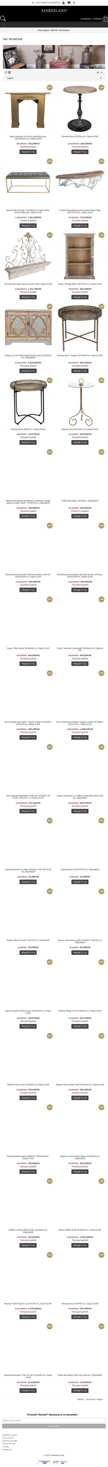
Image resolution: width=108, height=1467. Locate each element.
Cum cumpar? (8, 1438)
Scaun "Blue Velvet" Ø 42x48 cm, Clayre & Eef (28, 648)
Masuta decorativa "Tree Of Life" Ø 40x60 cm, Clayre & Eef (28, 1376)
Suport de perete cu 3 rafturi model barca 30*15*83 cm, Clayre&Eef (80, 797)
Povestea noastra (9, 1435)
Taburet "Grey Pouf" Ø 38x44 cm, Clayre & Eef (28, 1084)
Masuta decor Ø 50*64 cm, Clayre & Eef (80, 136)
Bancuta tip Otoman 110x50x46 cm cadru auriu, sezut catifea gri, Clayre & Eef (28, 211)
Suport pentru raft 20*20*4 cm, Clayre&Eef (80, 869)
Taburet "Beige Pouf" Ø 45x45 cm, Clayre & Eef (79, 1011)
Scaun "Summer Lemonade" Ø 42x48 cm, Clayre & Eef (80, 649)
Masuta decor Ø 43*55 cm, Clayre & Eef (80, 1304)
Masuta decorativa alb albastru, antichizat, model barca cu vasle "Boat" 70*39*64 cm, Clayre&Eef (28, 502)
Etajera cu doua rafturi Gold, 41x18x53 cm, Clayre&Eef (28, 1231)
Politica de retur (8, 1444)
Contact (5, 1447)
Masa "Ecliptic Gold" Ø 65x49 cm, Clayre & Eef (80, 1230)
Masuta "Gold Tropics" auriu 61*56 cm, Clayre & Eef (28, 1304)
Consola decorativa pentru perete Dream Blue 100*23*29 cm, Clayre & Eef (80, 211)
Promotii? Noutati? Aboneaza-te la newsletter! (52, 1414)
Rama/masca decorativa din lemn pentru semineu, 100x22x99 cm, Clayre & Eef (28, 575)
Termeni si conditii (9, 1441)
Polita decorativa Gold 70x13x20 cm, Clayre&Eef (80, 1375)
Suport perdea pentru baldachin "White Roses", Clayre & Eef (28, 1157)
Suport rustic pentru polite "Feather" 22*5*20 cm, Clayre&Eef (80, 941)
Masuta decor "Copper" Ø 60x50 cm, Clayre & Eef (79, 355)
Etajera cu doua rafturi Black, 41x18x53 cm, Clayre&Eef (80, 1157)
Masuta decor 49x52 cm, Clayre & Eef (28, 429)
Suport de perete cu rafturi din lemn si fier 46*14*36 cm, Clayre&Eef (28, 870)
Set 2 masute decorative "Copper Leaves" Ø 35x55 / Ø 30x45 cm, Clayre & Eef (28, 723)
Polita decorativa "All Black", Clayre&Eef (80, 501)
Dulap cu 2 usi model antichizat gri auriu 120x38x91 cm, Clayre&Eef (28, 356)
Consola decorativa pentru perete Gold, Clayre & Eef (28, 284)
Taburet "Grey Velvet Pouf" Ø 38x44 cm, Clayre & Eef (80, 1084)
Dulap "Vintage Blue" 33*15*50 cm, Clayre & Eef (80, 284)
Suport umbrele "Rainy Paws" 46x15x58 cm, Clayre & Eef (28, 1012)
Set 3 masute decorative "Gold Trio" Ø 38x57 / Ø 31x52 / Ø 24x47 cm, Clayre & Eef (28, 797)
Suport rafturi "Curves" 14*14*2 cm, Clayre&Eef (28, 940)
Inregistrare (7, 1449)
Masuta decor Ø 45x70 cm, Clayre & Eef (80, 429)
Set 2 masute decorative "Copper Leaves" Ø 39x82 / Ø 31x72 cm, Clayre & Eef (79, 723)
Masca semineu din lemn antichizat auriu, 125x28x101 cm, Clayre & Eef (28, 137)
